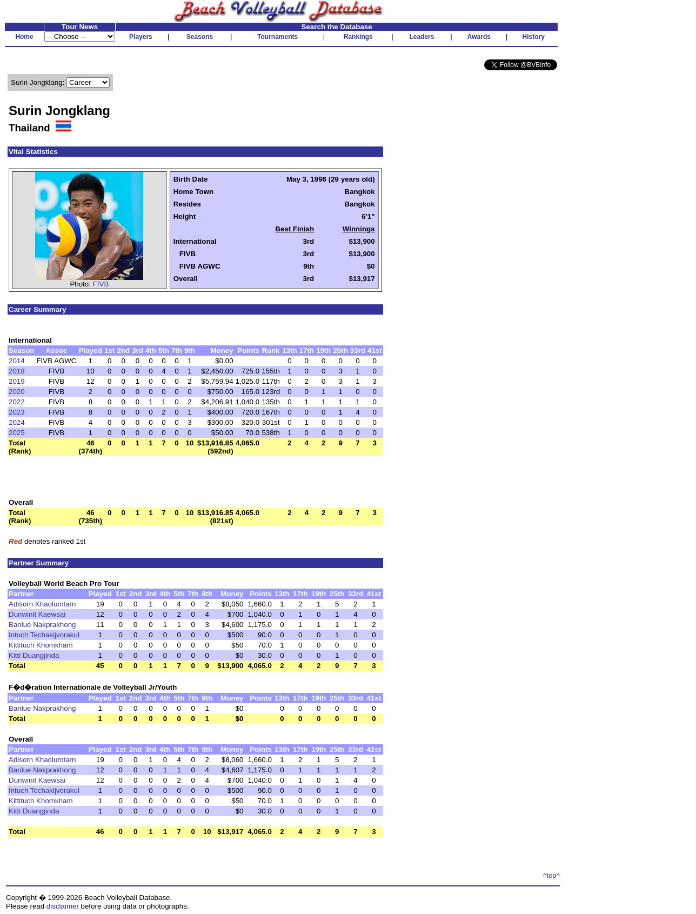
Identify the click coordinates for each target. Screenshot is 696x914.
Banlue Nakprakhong (42, 625)
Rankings (358, 37)
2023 (17, 412)
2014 (17, 361)
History (534, 37)
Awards (479, 37)
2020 (17, 392)
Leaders (421, 37)
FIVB (101, 284)
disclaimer (62, 906)
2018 (17, 371)
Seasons (199, 37)
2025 (17, 433)
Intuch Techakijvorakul (44, 635)
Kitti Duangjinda (34, 655)
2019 (17, 381)
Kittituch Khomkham (41, 645)
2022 (17, 402)
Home (24, 37)
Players (140, 37)
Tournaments (277, 37)
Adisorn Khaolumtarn (42, 604)
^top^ (551, 875)
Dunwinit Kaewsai (37, 614)
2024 (17, 422)
